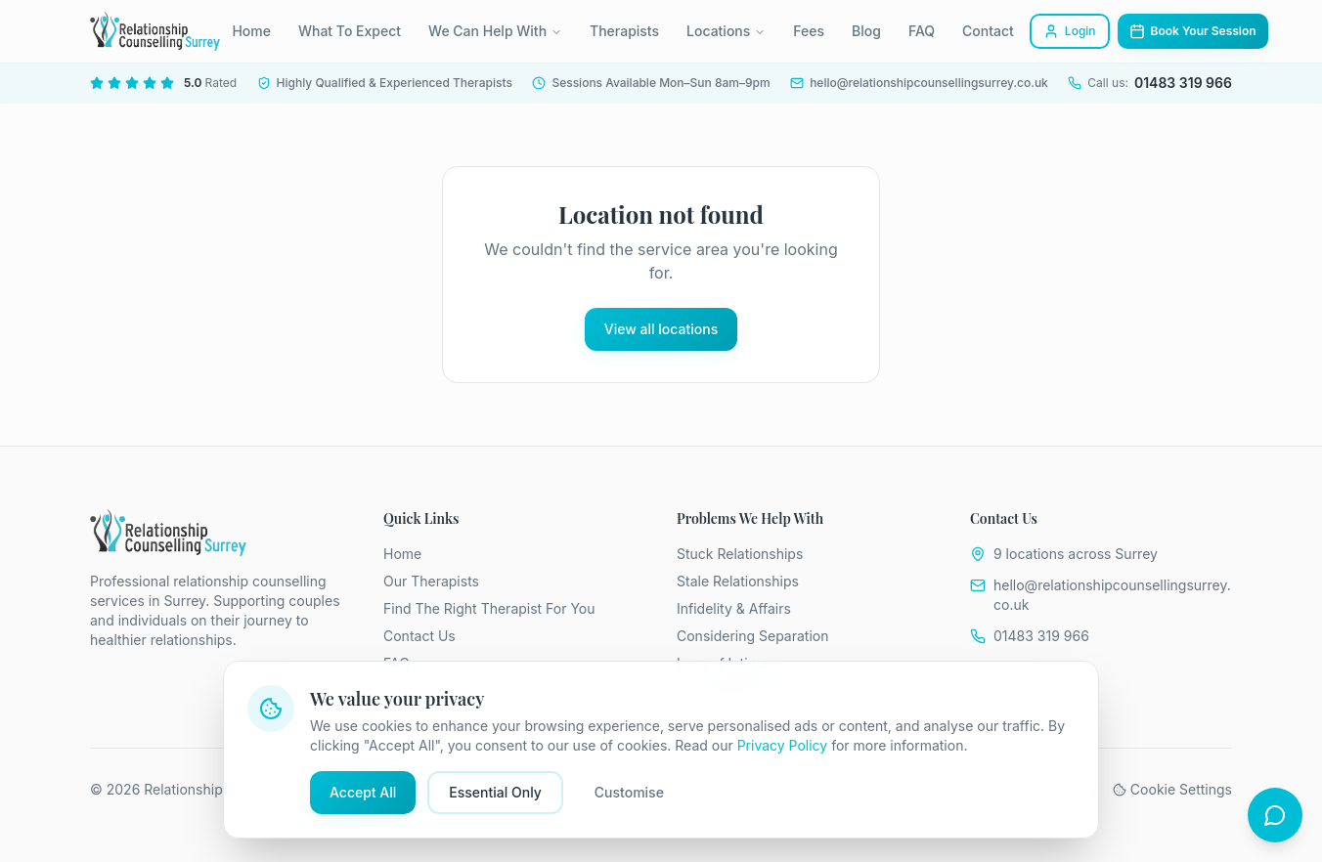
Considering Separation (752, 635)
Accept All (363, 792)
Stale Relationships (738, 581)
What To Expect (349, 30)
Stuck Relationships (740, 553)
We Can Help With (495, 30)
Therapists (624, 30)
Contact (988, 30)
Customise (629, 792)
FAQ (921, 30)
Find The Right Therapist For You (489, 608)
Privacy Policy (782, 745)
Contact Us (419, 635)
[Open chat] (1275, 815)
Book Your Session (1192, 31)
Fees (808, 30)
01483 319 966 (1041, 635)
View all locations (661, 329)
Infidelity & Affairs (734, 608)
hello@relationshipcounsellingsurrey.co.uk (1112, 595)
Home (251, 30)
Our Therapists (431, 581)
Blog (866, 30)
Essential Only (495, 792)
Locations (726, 30)
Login (1069, 31)
